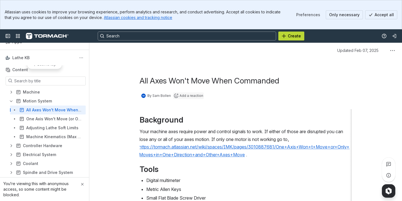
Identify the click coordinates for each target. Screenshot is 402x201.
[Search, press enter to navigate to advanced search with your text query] (187, 36)
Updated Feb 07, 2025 (358, 50)
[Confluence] (47, 36)
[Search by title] (49, 81)
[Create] (291, 36)
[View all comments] (388, 164)
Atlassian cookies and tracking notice (138, 17)
